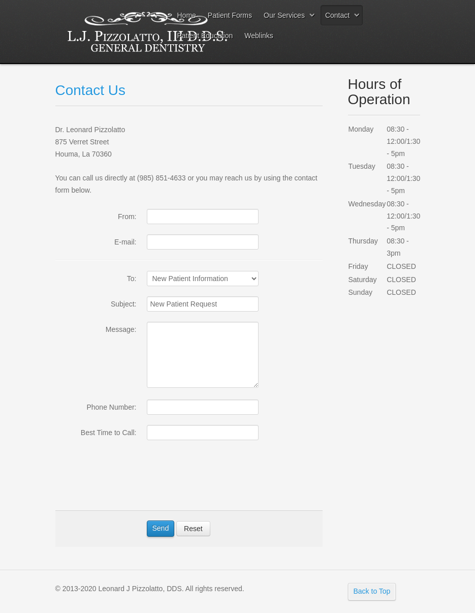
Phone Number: (111, 407)
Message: (121, 329)
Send (160, 528)
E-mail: (125, 242)
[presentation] (224, 480)
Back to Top (372, 591)
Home (186, 15)
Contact (337, 15)
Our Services (284, 15)
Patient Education (205, 36)
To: (132, 278)
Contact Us (90, 90)
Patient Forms (230, 15)
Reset (193, 529)
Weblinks (258, 36)
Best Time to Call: (109, 432)
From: (127, 216)
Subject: (124, 304)
